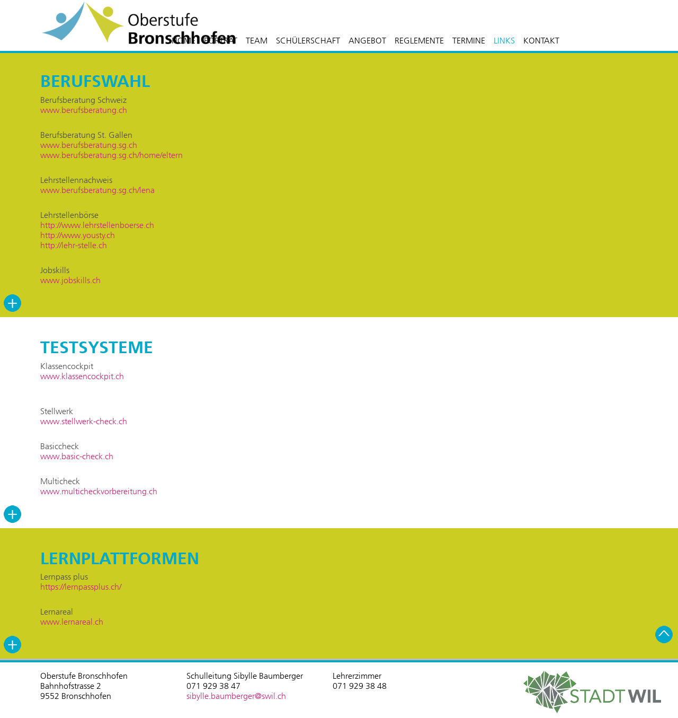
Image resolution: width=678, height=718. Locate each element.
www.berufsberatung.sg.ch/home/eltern (111, 155)
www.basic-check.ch (76, 456)
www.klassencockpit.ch (82, 376)
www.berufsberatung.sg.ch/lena (97, 190)
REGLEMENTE (419, 41)
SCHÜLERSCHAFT (308, 41)
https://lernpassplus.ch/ (80, 587)
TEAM (256, 41)
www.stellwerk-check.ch (83, 421)
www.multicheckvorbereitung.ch (98, 491)
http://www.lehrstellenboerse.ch (97, 225)
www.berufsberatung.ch (83, 110)
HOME (183, 41)
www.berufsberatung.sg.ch (88, 145)
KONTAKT (541, 41)
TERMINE (468, 41)
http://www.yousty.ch (77, 235)
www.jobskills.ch (70, 280)
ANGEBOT (367, 41)
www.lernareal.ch (71, 622)
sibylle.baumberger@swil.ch (236, 696)
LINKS (504, 41)
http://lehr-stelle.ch (73, 245)
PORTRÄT (220, 41)
